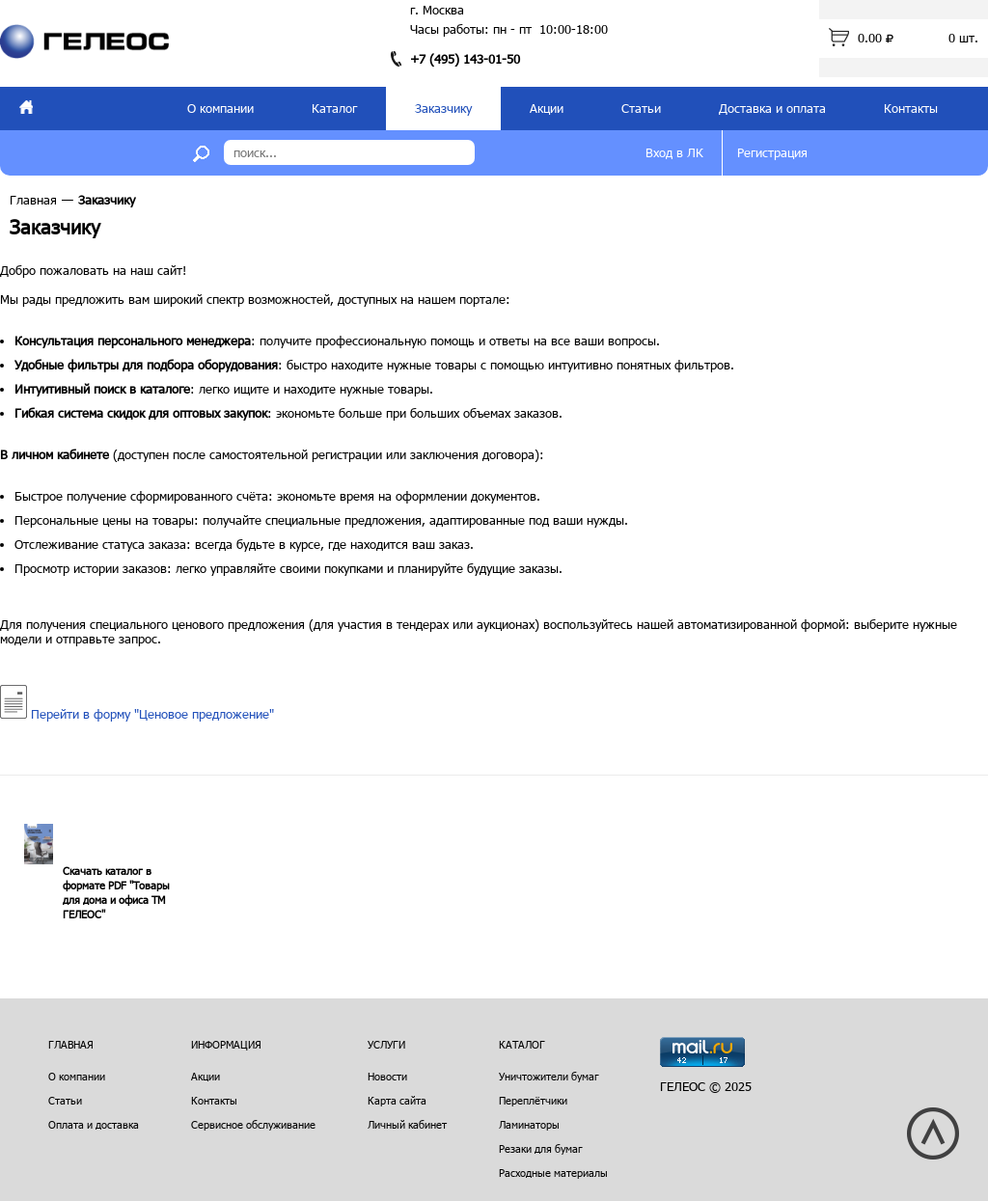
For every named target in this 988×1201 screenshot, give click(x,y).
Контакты (911, 108)
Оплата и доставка (93, 1124)
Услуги (386, 1044)
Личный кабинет (407, 1124)
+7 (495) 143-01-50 (465, 59)
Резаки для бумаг (541, 1148)
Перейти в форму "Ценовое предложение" (137, 714)
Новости (387, 1076)
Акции (546, 108)
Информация (226, 1044)
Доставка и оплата (772, 108)
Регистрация (772, 152)
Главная (33, 199)
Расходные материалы (553, 1172)
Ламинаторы (529, 1124)
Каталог (334, 108)
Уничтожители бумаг (549, 1076)
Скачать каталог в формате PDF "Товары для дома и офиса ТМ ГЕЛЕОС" (116, 892)
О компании (220, 108)
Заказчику (443, 108)
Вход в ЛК (674, 152)
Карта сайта (397, 1100)
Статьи (641, 108)
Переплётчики (533, 1100)
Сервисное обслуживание (253, 1124)
